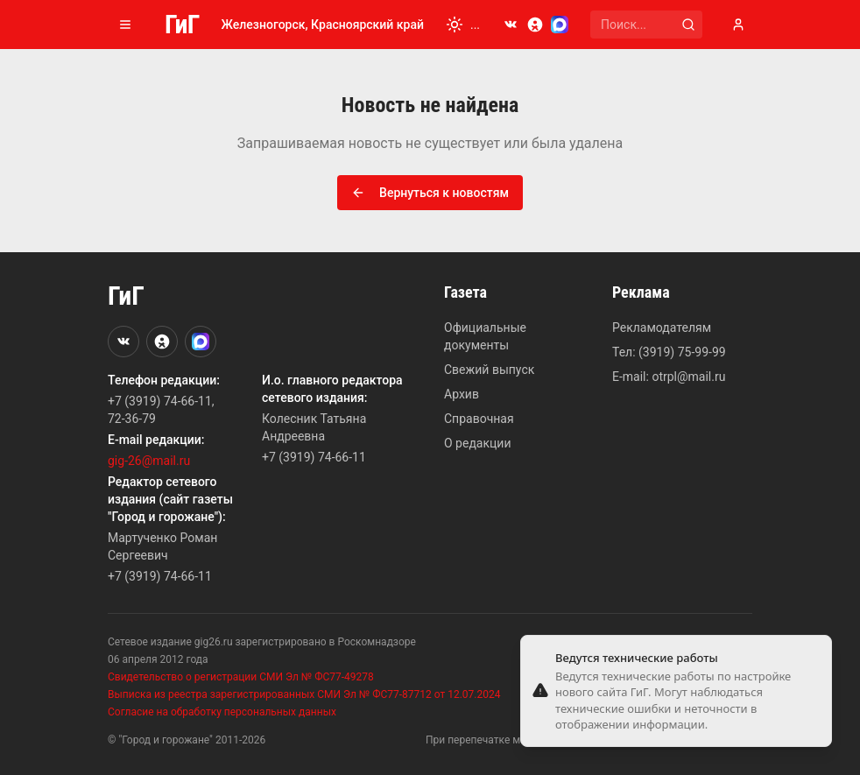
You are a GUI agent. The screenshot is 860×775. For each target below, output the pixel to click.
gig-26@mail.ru (149, 461)
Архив (461, 394)
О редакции (477, 443)
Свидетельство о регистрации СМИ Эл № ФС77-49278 (241, 677)
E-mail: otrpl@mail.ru (668, 377)
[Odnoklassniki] (535, 24)
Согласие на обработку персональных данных (222, 712)
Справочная (479, 419)
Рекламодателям (661, 328)
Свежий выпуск (489, 370)
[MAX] (559, 24)
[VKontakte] (510, 24)
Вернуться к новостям (430, 193)
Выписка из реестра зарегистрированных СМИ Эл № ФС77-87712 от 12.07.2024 (304, 694)
